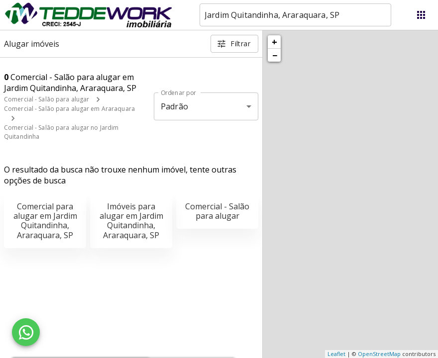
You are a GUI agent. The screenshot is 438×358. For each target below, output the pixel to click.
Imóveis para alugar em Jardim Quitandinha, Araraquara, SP (131, 221)
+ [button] (274, 42)
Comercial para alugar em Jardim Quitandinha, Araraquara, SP (45, 221)
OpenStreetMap (379, 354)
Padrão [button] (174, 106)
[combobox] (295, 14)
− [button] (274, 55)
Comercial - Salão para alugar (46, 99)
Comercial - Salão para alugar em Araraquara (69, 108)
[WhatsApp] (26, 332)
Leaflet (336, 354)
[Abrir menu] (421, 15)
